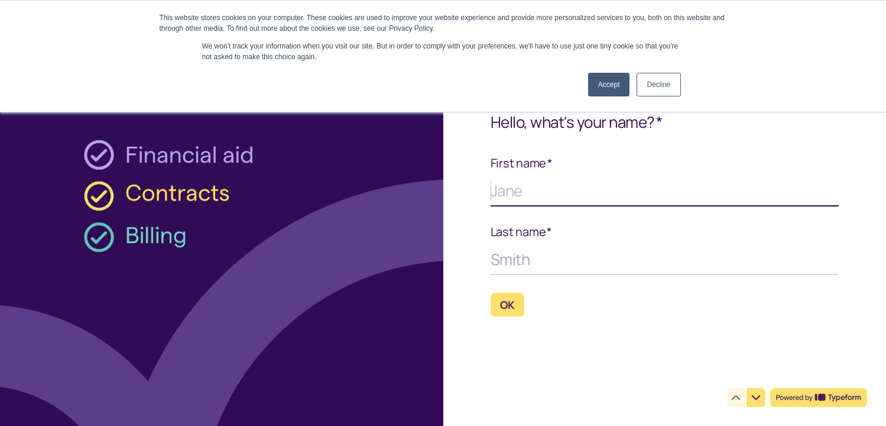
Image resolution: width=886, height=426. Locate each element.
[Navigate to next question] (756, 397)
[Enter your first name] (665, 190)
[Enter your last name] (665, 259)
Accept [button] (609, 84)
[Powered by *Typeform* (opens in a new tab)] (818, 397)
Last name (522, 232)
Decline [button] (658, 84)
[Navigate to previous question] (735, 397)
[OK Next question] (507, 305)
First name (522, 163)
